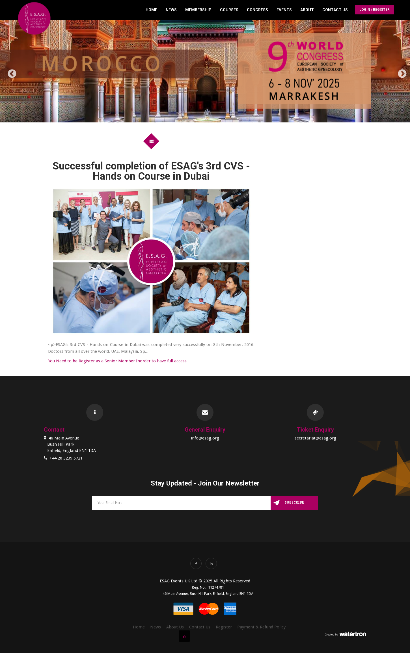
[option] (205, 72)
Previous (10, 72)
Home (151, 10)
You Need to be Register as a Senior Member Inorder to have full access (117, 360)
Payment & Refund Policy (261, 627)
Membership (198, 10)
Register (224, 627)
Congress (257, 10)
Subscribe (294, 502)
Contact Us (335, 10)
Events (284, 10)
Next (400, 72)
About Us (175, 627)
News (171, 10)
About (307, 10)
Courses (229, 10)
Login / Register (374, 10)
